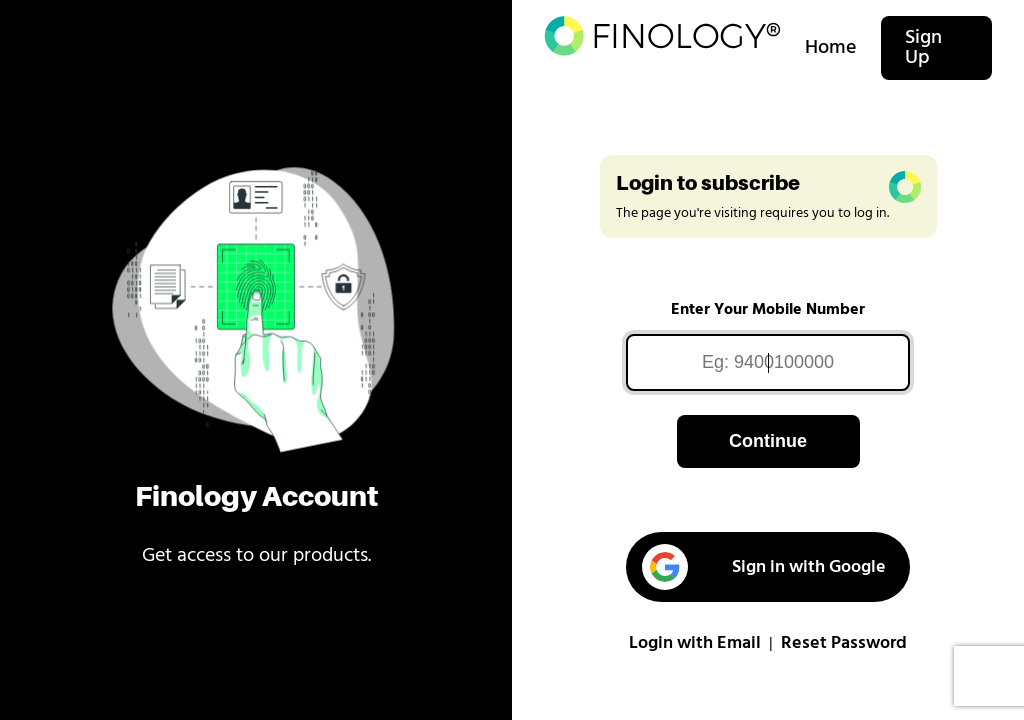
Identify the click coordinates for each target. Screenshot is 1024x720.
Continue (768, 441)
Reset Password (844, 643)
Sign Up (923, 48)
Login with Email (695, 643)
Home (831, 48)
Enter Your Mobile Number (768, 310)
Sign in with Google (764, 567)
